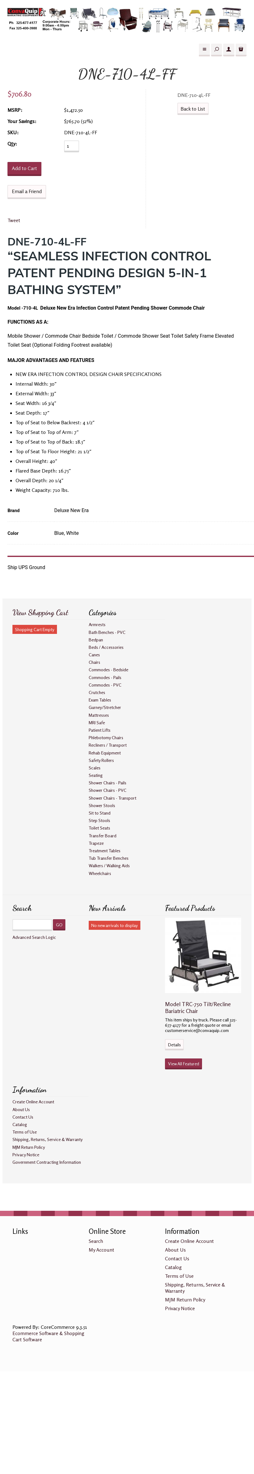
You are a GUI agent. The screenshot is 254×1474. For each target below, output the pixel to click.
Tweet (13, 220)
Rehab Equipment (105, 752)
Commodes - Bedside (108, 669)
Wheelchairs (100, 873)
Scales (95, 767)
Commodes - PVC (105, 684)
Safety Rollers (101, 760)
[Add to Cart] (24, 169)
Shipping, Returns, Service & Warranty (47, 1139)
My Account (101, 1250)
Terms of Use (24, 1131)
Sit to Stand (100, 812)
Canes (94, 654)
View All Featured (183, 1063)
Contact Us (22, 1117)
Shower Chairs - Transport (112, 798)
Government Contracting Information (46, 1162)
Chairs (94, 662)
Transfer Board (102, 835)
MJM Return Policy (28, 1147)
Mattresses (99, 715)
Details (174, 1044)
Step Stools (99, 820)
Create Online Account (33, 1101)
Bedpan (96, 639)
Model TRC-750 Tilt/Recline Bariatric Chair (198, 1007)
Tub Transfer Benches (109, 858)
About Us (21, 1109)
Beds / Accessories (106, 647)
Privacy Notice (25, 1154)
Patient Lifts (100, 730)
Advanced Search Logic (34, 937)
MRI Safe (97, 722)
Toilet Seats (99, 827)
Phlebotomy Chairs (106, 737)
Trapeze (96, 843)
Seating (96, 775)
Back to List (193, 109)
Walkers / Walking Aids (109, 865)
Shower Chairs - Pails (107, 782)
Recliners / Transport (108, 745)
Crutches (97, 692)
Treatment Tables (104, 850)
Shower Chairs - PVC (107, 790)
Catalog (19, 1124)
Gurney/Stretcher (105, 707)
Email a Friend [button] (27, 191)
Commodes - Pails (105, 677)
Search (96, 1241)
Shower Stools (102, 805)
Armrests (97, 624)
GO (59, 924)
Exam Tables (100, 699)
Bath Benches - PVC (107, 632)
